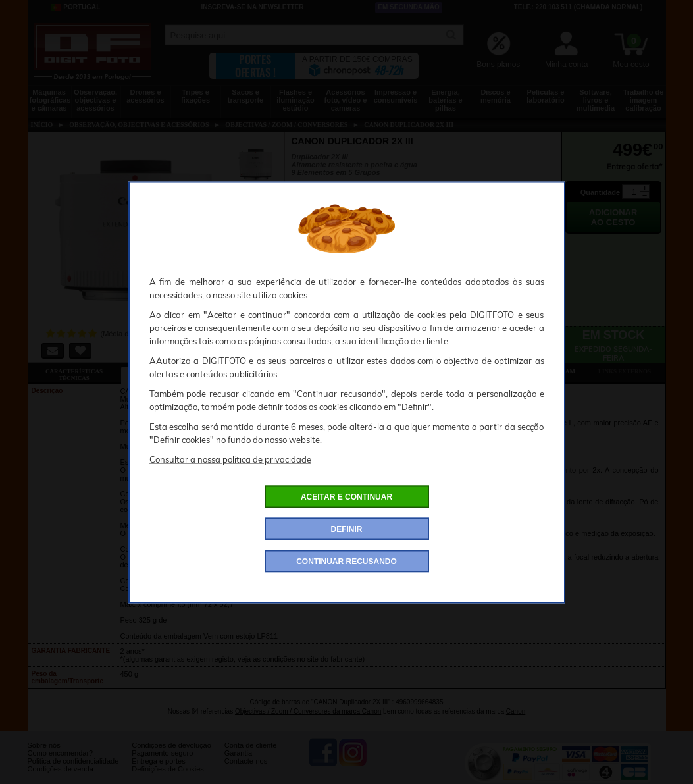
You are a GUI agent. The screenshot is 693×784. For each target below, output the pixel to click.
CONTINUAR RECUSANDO (346, 560)
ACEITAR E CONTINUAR (346, 496)
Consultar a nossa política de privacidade (230, 459)
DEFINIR (347, 528)
